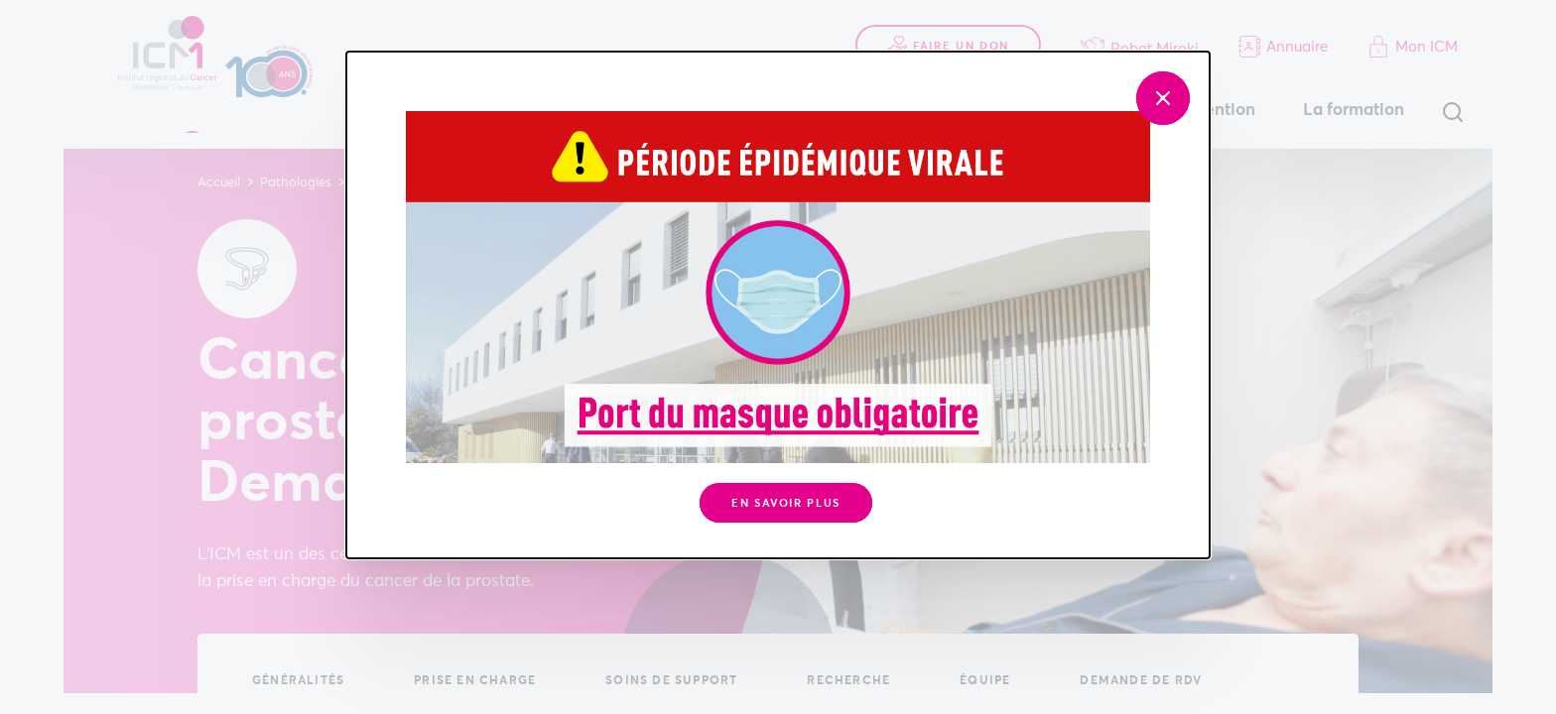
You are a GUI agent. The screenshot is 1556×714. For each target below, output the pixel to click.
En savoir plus (786, 503)
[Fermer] (1163, 98)
